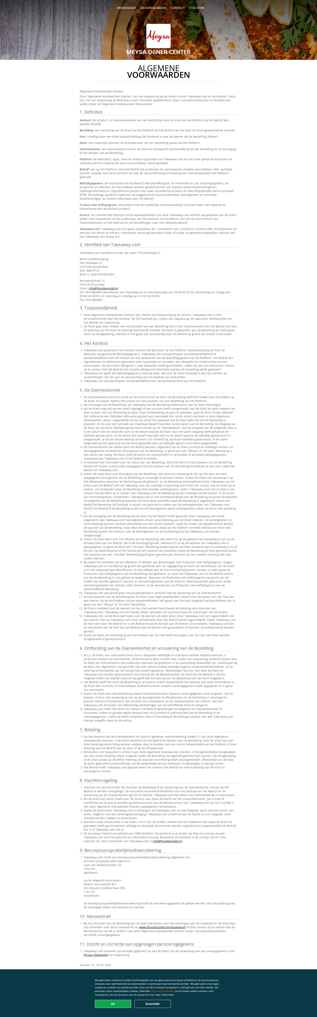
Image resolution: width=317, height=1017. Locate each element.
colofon (196, 8)
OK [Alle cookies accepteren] (113, 1003)
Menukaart (126, 8)
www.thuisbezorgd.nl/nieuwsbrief (162, 927)
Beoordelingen (153, 8)
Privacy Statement (96, 955)
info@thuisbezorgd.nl (103, 288)
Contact (178, 8)
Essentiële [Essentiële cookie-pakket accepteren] (153, 1003)
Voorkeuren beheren (162, 991)
